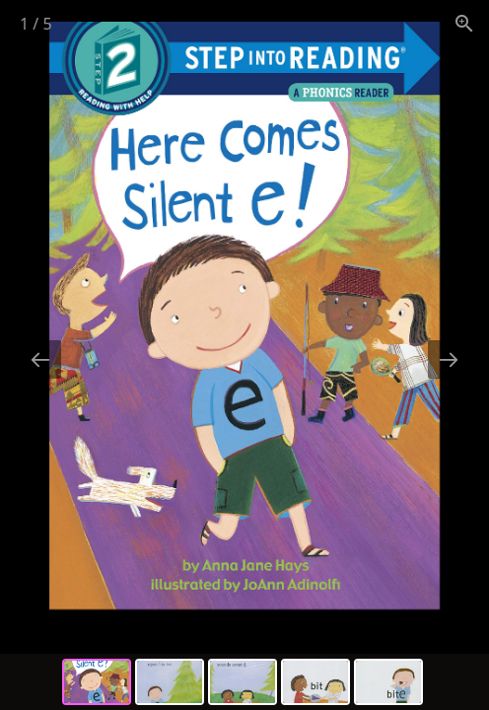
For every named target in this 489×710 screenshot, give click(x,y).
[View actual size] (464, 23)
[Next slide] (448, 359)
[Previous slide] (40, 359)
